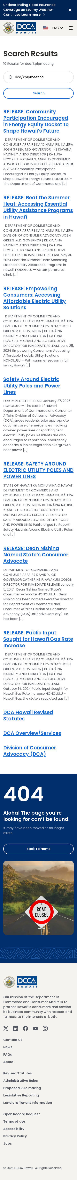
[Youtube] (35, 1028)
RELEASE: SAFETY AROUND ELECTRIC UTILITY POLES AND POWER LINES (38, 470)
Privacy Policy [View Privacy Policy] (15, 1136)
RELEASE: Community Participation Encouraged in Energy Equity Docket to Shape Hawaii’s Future (36, 121)
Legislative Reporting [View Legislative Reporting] (21, 1095)
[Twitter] (5, 1028)
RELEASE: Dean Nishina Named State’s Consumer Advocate (35, 554)
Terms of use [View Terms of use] (14, 1121)
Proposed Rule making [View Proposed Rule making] (22, 1088)
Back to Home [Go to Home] (38, 848)
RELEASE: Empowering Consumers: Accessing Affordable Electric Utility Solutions (34, 298)
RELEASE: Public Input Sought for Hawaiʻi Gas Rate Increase (38, 639)
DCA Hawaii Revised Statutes (28, 715)
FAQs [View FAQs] (7, 1054)
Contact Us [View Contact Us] (12, 1039)
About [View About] (8, 1061)
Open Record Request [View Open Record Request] (21, 1114)
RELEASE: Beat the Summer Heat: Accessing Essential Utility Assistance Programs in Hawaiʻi (38, 207)
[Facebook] (25, 1028)
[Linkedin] (15, 1028)
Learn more (33, 14)
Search (39, 93)
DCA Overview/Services (32, 733)
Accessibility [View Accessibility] (13, 1128)
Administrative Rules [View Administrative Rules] (20, 1080)
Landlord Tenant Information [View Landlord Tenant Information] (27, 1102)
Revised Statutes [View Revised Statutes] (17, 1073)
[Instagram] (45, 1028)
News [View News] (7, 1047)
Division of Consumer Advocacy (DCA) (29, 750)
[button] (53, 27)
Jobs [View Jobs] (7, 1143)
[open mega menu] (71, 28)
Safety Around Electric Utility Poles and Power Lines (31, 385)
